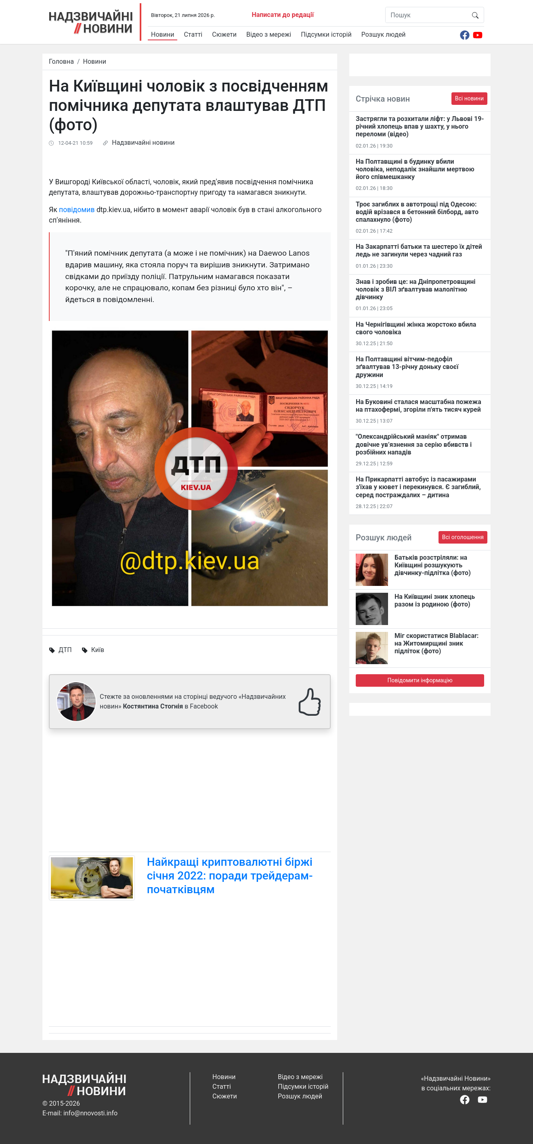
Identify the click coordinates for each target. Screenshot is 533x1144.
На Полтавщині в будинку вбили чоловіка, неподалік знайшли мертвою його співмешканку (415, 169)
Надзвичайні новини (143, 142)
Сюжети (224, 34)
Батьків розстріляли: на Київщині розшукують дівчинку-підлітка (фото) (433, 565)
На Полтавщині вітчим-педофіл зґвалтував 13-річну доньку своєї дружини (407, 366)
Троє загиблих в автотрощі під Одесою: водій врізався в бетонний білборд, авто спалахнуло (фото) (417, 211)
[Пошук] (426, 15)
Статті (193, 34)
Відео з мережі (268, 34)
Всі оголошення (463, 537)
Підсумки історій (326, 34)
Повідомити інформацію (419, 680)
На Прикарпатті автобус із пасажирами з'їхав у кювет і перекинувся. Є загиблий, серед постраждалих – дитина (418, 486)
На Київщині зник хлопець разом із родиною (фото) (435, 600)
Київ (97, 650)
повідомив (76, 210)
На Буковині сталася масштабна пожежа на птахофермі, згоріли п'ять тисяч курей (418, 405)
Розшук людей (383, 34)
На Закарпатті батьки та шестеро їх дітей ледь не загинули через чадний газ (419, 250)
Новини (162, 34)
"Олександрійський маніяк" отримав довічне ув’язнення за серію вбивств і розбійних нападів (414, 444)
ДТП (65, 650)
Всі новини (469, 98)
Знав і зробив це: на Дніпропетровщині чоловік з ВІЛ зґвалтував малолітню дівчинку (415, 289)
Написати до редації (283, 15)
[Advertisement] (190, 792)
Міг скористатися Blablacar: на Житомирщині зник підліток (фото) (436, 643)
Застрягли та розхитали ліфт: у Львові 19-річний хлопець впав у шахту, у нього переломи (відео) (420, 126)
